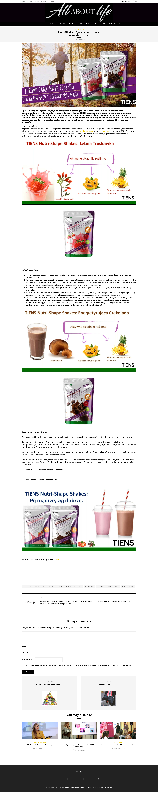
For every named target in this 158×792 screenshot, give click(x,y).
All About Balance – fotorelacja (40, 745)
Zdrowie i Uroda (66, 23)
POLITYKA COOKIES (75, 779)
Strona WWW (28, 659)
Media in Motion (106, 788)
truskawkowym (87, 131)
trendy (131, 586)
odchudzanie (89, 586)
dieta (24, 586)
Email (25, 652)
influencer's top (48, 586)
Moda (50, 23)
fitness (37, 586)
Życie (40, 23)
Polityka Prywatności (93, 779)
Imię (24, 646)
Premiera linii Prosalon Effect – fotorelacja (118, 745)
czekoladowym (105, 131)
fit (30, 586)
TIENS (56, 560)
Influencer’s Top (112, 23)
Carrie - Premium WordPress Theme (77, 788)
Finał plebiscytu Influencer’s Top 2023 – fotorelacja (79, 746)
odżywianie (100, 586)
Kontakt (52, 1)
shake (109, 586)
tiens (123, 586)
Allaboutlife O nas (41, 1)
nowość (68, 586)
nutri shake (78, 586)
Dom (96, 23)
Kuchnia (84, 23)
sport (117, 586)
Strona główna (27, 1)
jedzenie (59, 586)
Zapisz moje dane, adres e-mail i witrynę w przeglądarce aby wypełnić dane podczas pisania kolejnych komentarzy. (77, 665)
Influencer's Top (79, 29)
